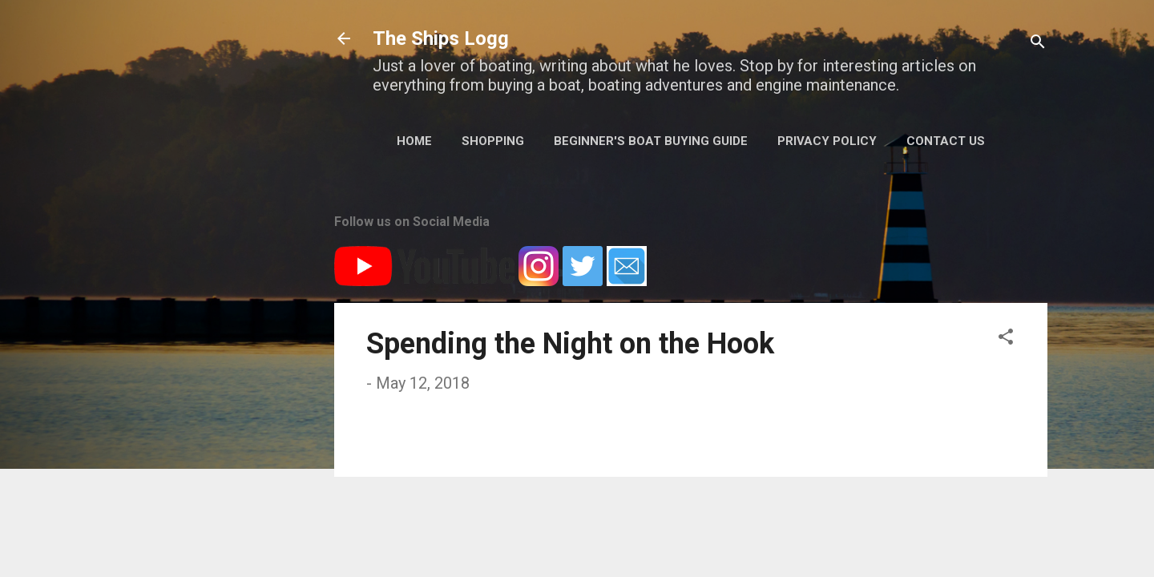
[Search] (1037, 43)
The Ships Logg (441, 38)
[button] (1005, 338)
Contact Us (945, 141)
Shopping (493, 141)
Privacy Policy (827, 141)
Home (414, 141)
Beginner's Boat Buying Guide (651, 141)
